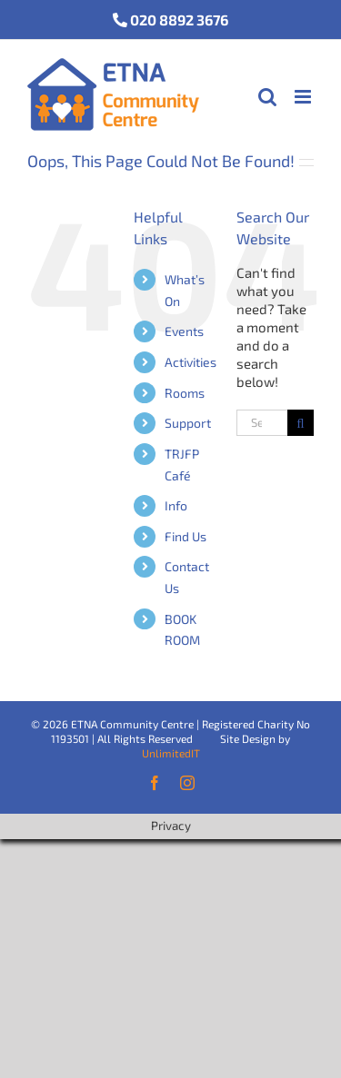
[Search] (300, 423)
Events (184, 331)
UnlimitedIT (171, 753)
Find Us (185, 536)
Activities (190, 362)
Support (188, 422)
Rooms (185, 393)
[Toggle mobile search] (267, 96)
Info (176, 505)
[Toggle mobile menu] (304, 96)
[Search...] (261, 423)
